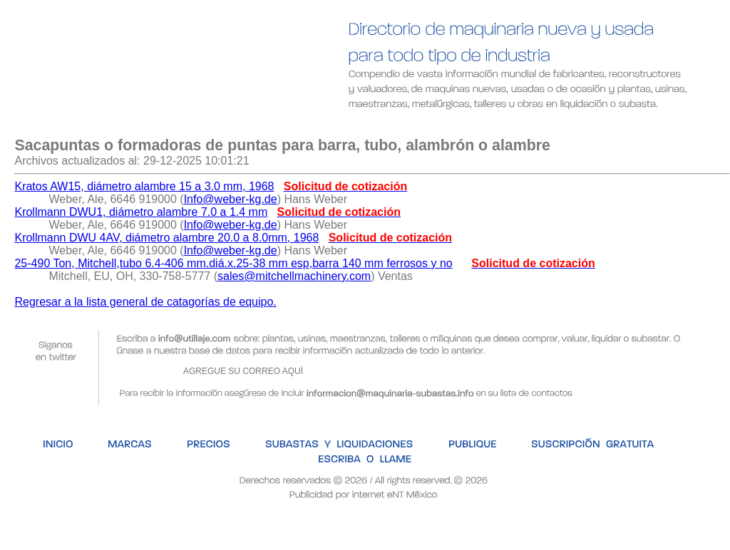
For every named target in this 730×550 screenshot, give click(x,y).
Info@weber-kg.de (230, 199)
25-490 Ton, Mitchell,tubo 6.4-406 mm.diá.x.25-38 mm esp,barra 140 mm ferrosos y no (233, 263)
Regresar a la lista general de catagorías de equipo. (145, 302)
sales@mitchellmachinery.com (294, 276)
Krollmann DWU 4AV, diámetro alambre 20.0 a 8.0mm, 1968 (166, 238)
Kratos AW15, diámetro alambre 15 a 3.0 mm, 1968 (144, 186)
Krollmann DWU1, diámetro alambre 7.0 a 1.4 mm (140, 212)
